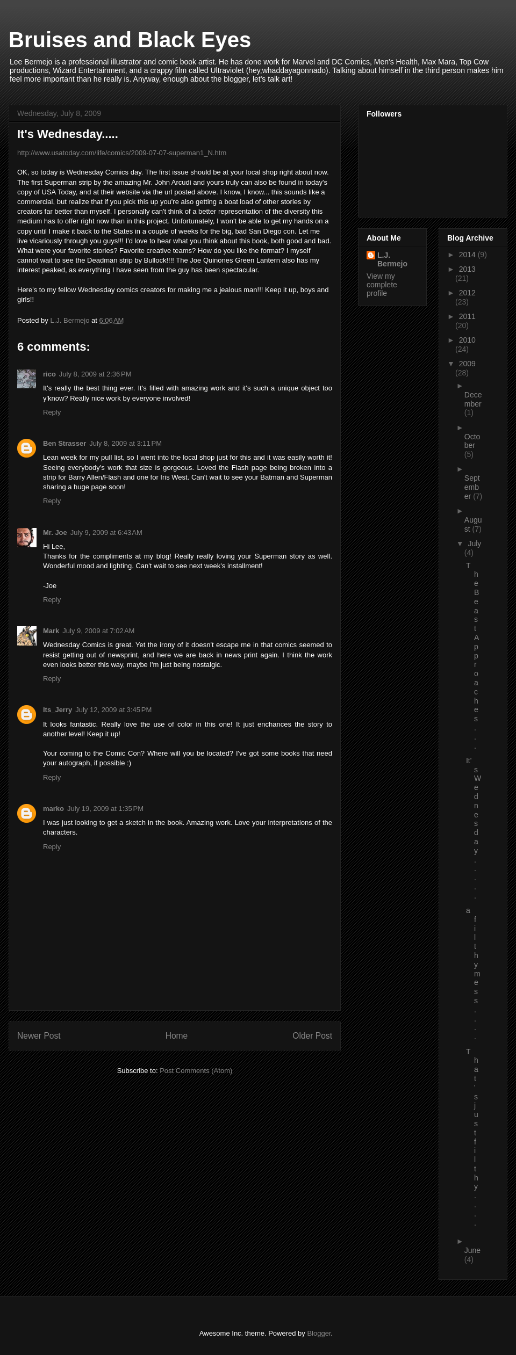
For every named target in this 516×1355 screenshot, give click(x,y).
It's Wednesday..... (473, 828)
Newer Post (39, 1035)
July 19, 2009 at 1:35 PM (105, 809)
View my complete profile (382, 285)
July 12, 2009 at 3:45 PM (113, 710)
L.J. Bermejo (392, 259)
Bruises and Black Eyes (130, 40)
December (473, 399)
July (474, 543)
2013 (467, 269)
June (472, 1250)
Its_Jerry (57, 710)
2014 (468, 254)
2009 (467, 363)
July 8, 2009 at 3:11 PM (125, 443)
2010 (467, 340)
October (472, 441)
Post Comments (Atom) (196, 1071)
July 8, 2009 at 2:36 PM (95, 374)
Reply (52, 412)
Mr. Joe (55, 532)
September (472, 487)
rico (49, 374)
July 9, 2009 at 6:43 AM (106, 532)
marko (53, 809)
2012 (467, 292)
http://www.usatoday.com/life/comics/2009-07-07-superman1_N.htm (121, 153)
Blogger (319, 1333)
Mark (51, 631)
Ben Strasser (64, 443)
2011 (467, 316)
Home (177, 1035)
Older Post (312, 1035)
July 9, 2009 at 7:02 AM (98, 631)
